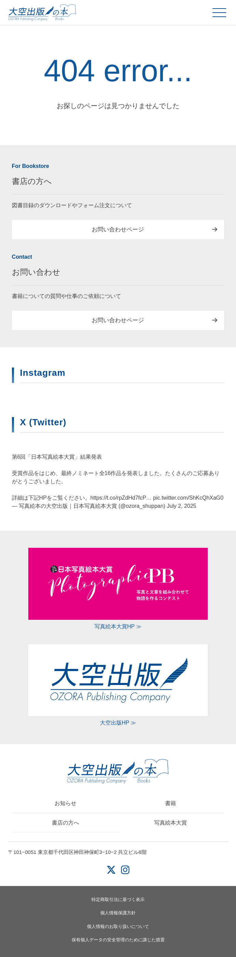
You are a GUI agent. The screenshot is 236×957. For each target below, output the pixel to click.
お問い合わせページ (118, 229)
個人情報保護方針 (118, 912)
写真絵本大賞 (170, 823)
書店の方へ (65, 823)
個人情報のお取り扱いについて (118, 926)
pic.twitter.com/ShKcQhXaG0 (188, 498)
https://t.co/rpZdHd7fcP (118, 498)
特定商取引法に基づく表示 (118, 899)
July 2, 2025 (181, 506)
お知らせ (65, 803)
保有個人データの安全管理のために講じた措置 (118, 939)
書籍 (170, 803)
